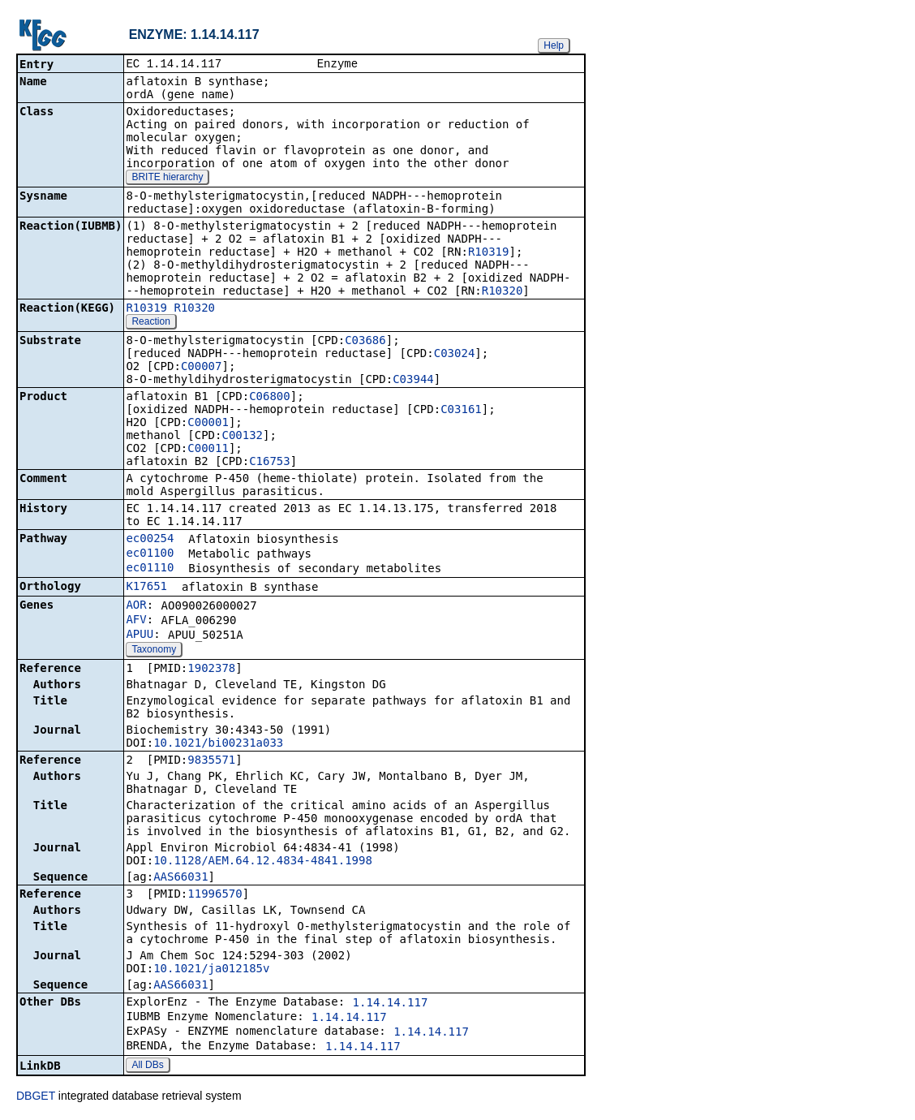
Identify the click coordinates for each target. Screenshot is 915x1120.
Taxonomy (153, 651)
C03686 (365, 341)
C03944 (413, 380)
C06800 (269, 397)
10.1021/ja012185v (211, 969)
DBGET (35, 1097)
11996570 (214, 895)
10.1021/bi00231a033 (218, 744)
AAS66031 (180, 878)
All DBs (147, 1066)
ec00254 (150, 539)
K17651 (146, 587)
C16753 (269, 462)
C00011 (208, 449)
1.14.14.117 (390, 1003)
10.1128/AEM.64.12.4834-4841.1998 (262, 861)
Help (553, 45)
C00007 (201, 367)
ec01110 (150, 568)
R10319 (488, 253)
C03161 (461, 410)
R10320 (502, 292)
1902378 (211, 669)
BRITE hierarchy (167, 178)
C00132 (242, 436)
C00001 (208, 423)
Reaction (150, 323)
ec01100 (150, 554)
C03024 (454, 354)
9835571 (211, 761)
